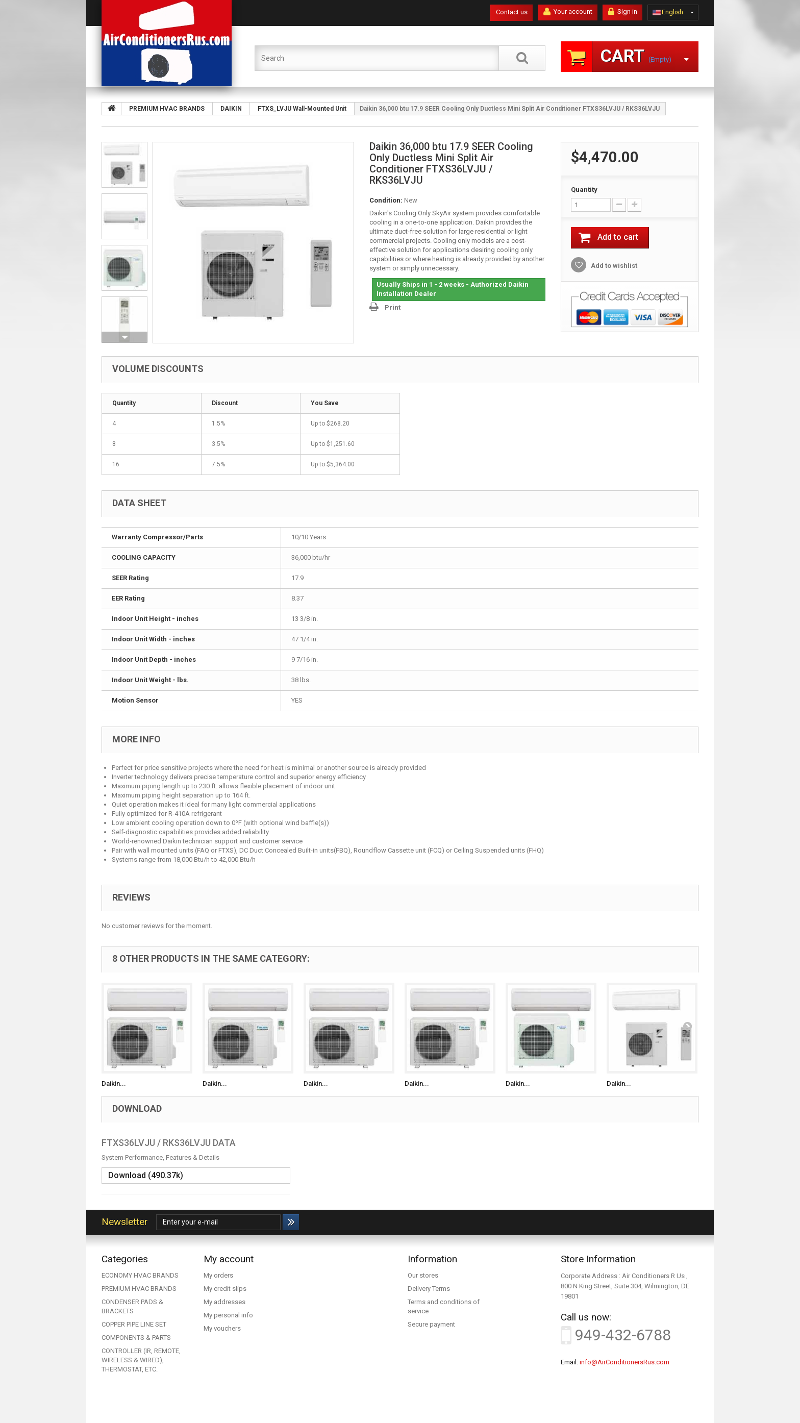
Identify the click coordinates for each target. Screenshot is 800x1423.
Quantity (584, 189)
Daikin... (114, 1083)
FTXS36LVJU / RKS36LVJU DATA (169, 1142)
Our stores (423, 1275)
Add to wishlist (613, 265)
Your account (567, 11)
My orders (218, 1275)
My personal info (228, 1315)
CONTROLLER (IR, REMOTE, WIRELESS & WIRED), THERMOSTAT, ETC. (141, 1360)
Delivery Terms (429, 1288)
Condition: (386, 200)
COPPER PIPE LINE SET (134, 1324)
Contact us (512, 12)
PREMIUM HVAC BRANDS (139, 1288)
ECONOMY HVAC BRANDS (140, 1275)
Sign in (622, 11)
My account (229, 1259)
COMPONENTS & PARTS (136, 1337)
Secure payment (431, 1324)
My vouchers (222, 1328)
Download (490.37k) (145, 1175)
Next (124, 337)
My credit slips (225, 1288)
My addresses (224, 1302)
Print (393, 307)
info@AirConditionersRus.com (624, 1362)
